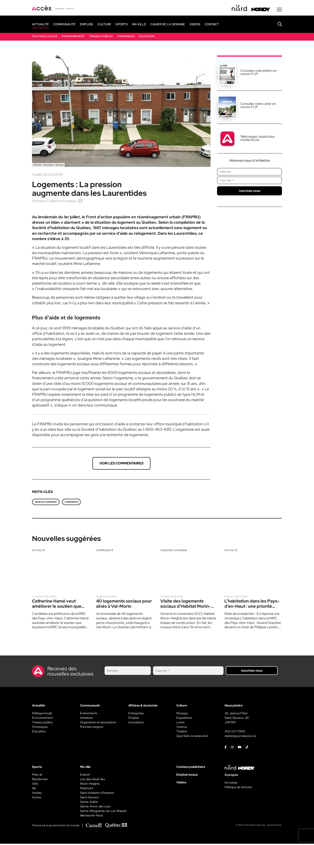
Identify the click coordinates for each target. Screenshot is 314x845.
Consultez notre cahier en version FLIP (258, 106)
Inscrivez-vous (249, 192)
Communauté (105, 551)
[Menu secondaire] (279, 10)
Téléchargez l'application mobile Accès (257, 139)
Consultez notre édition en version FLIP (258, 73)
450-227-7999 (235, 733)
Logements (71, 503)
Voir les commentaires (121, 464)
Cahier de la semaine (175, 551)
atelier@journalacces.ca (240, 737)
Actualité (39, 551)
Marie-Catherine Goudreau (58, 202)
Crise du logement (46, 503)
